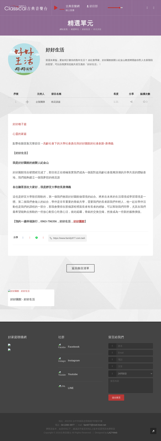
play (55, 8)
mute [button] (105, 7)
